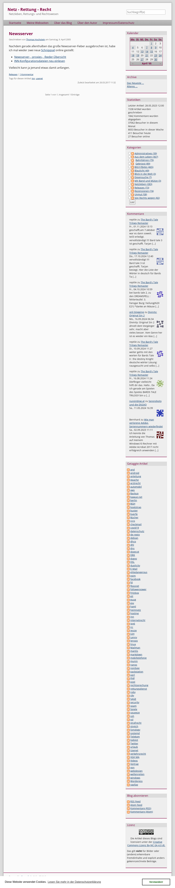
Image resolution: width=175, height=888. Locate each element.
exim (133, 575)
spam (133, 705)
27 (142, 59)
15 (151, 51)
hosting (134, 613)
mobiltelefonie (138, 657)
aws (132, 490)
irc (131, 627)
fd (131, 582)
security (134, 702)
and (132, 469)
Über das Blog (63, 23)
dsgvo (133, 558)
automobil (136, 486)
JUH (132, 633)
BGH (132, 503)
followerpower (138, 589)
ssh (132, 716)
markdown (136, 654)
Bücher (134, 517)
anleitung (135, 476)
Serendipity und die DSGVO (145, 402)
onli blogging (136, 312)
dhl (132, 544)
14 (146, 51)
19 (137, 55)
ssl (131, 719)
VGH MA (134, 757)
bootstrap (135, 507)
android (134, 473)
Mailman (135, 647)
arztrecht (135, 483)
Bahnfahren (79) (145, 160)
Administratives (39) (146, 153)
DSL (132, 562)
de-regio (135, 534)
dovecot (134, 551)
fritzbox (134, 592)
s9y (132, 695)
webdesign (136, 770)
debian (134, 538)
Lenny (133, 637)
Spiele (133, 709)
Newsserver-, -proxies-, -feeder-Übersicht (40, 57)
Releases (13, 74)
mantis (134, 651)
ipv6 (132, 623)
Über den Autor (87, 23)
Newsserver (21, 33)
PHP (132, 678)
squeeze (135, 712)
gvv (132, 603)
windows (135, 777)
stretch (134, 726)
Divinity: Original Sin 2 (143, 313)
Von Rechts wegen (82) (147, 197)
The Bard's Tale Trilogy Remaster (143, 221)
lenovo (134, 640)
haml (133, 606)
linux (133, 644)
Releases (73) (142, 187)
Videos (134, 760)
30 (155, 59)
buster (134, 510)
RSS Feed (135, 801)
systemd (135, 733)
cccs (132, 520)
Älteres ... (132, 86)
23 (155, 55)
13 (142, 51)
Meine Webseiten (38, 23)
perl (132, 675)
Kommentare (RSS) (140, 808)
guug (133, 599)
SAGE (133, 699)
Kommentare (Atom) (141, 811)
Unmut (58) (141, 194)
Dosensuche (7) (143, 177)
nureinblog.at (137, 401)
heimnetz (135, 610)
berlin (133, 500)
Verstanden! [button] (156, 882)
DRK (132, 555)
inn (33, 78)
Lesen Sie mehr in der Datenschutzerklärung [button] (74, 881)
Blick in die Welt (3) (145, 173)
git (131, 596)
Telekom (135, 736)
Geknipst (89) (143, 163)
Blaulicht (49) (142, 170)
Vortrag (134, 764)
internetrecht (137, 620)
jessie (133, 630)
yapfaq (134, 784)
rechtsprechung (139, 685)
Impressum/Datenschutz (118, 23)
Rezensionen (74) (144, 191)
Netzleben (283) (143, 184)
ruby (133, 692)
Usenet (134, 750)
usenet (39, 78)
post (132, 681)
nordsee (135, 668)
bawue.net (136, 497)
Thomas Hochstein (35, 39)
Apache (134, 479)
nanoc (133, 664)
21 (146, 55)
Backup (134, 493)
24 (160, 55)
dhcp (133, 541)
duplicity (135, 565)
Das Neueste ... (135, 83)
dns (132, 548)
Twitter (134, 743)
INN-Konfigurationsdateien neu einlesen (39, 61)
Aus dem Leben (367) (146, 156)
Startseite (15, 23)
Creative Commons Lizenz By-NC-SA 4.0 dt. (146, 843)
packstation (136, 671)
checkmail (136, 524)
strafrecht (135, 722)
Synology (135, 729)
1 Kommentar (26, 74)
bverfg (134, 514)
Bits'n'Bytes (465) (144, 167)
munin (134, 661)
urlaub (134, 746)
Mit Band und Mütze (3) (148, 180)
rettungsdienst (138, 688)
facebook (135, 579)
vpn (132, 767)
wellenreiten (137, 774)
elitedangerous (138, 572)
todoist (134, 740)
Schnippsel (48, 50)
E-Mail (133, 568)
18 (133, 55)
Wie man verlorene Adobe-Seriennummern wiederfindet (146, 423)
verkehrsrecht (138, 753)
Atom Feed (136, 805)
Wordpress (136, 781)
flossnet (134, 586)
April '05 (146, 63)
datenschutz (137, 531)
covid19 (134, 527)
